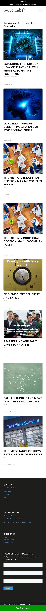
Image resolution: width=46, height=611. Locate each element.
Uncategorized (12, 76)
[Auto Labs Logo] (19, 10)
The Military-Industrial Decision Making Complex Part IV (22, 181)
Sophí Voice (6, 494)
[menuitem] (23, 1)
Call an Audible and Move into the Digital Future (22, 400)
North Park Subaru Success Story (13, 519)
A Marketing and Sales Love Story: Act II (20, 343)
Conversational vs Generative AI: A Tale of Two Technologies (21, 127)
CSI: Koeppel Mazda (9, 516)
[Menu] (40, 10)
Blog (5, 76)
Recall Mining (7, 491)
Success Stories (8, 540)
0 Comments (18, 412)
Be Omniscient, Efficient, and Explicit (21, 296)
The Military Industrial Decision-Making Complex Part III (23, 241)
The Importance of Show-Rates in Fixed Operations (22, 452)
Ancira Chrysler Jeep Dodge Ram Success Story (17, 522)
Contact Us (6, 501)
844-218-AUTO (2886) (30, 4)
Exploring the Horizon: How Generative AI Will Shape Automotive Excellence (21, 68)
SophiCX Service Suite (9, 488)
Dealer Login (23, 1)
